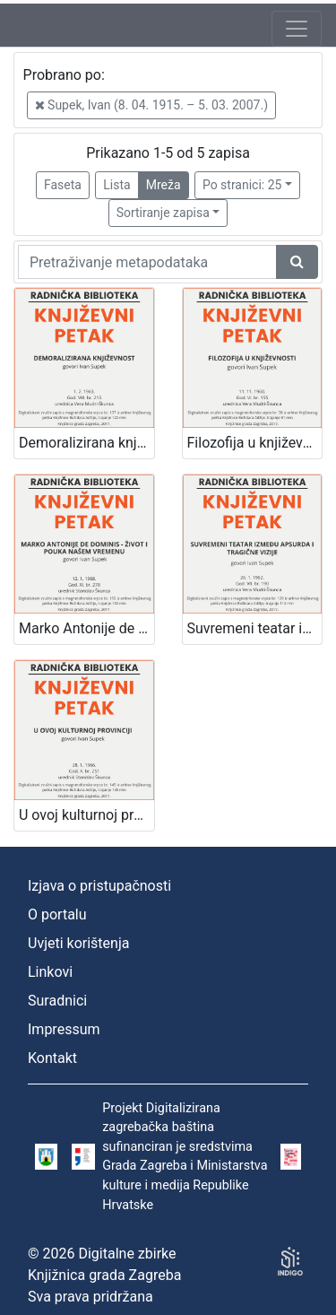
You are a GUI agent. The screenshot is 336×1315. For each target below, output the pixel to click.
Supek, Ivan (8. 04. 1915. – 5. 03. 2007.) (151, 105)
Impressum (64, 1029)
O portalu (57, 914)
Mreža (163, 185)
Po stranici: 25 (242, 185)
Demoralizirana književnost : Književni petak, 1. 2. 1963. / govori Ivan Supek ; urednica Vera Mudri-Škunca (86, 442)
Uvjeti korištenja (78, 943)
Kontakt (52, 1058)
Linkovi (50, 971)
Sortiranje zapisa (163, 212)
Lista (116, 185)
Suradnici (57, 1000)
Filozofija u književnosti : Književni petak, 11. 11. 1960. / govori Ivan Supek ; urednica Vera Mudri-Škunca (255, 442)
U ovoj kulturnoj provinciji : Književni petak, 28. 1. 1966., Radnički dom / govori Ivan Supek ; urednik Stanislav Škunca (86, 814)
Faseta (63, 185)
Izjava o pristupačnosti (99, 885)
